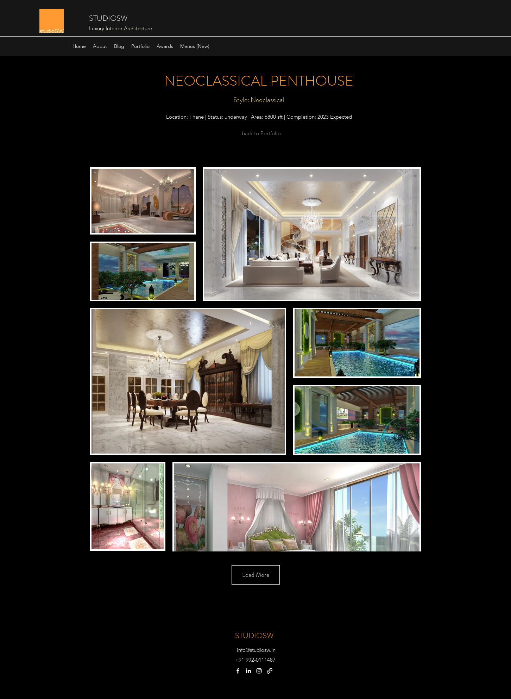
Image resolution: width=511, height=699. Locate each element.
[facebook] (237, 670)
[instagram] (259, 670)
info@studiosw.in (256, 650)
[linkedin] (248, 670)
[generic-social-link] (269, 670)
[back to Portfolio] (261, 133)
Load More (255, 574)
